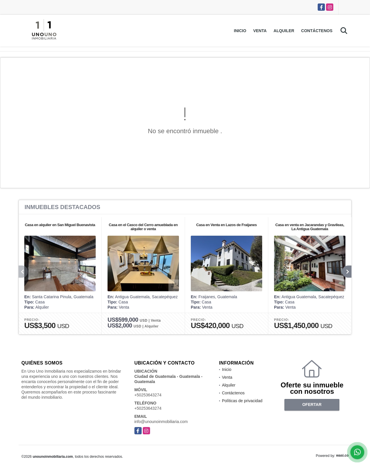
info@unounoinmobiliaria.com (161, 421)
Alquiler (283, 30)
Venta (260, 30)
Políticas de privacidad (242, 400)
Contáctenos (316, 30)
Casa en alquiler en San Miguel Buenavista (60, 225)
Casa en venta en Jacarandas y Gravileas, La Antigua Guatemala (309, 227)
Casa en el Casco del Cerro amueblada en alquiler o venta (143, 227)
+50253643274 (148, 395)
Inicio (240, 30)
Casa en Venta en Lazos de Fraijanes (226, 225)
